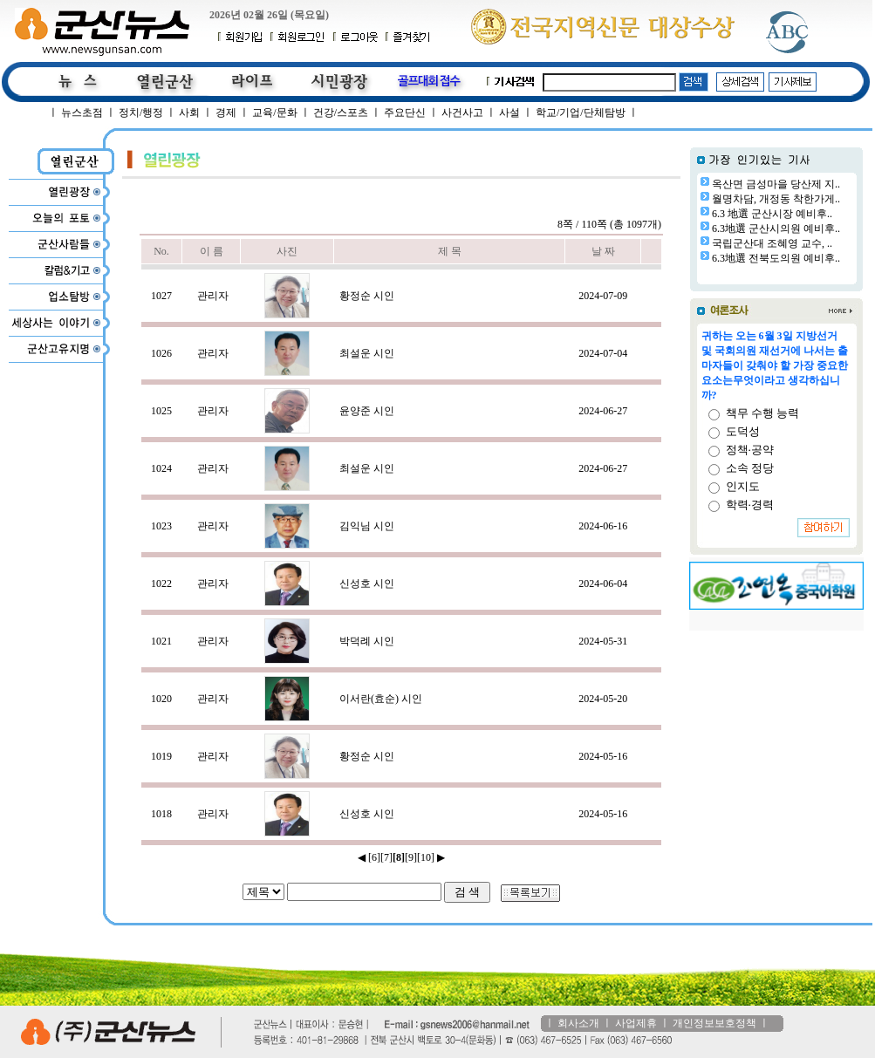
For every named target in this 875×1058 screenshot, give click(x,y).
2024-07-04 (602, 353)
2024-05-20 (602, 699)
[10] (425, 857)
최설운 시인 (366, 353)
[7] (386, 857)
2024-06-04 (602, 583)
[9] (411, 857)
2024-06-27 (602, 411)
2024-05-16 (602, 756)
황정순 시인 (366, 296)
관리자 (213, 296)
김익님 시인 (366, 526)
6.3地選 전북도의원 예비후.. (776, 258)
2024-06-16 (602, 526)
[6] (374, 857)
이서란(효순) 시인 (380, 699)
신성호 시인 (366, 583)
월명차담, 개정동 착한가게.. (776, 199)
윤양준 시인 (366, 411)
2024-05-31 (602, 641)
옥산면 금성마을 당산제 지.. (776, 184)
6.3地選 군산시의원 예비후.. (776, 228)
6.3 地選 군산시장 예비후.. (772, 214)
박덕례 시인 (366, 641)
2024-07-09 (602, 296)
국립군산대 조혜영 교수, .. (772, 243)
